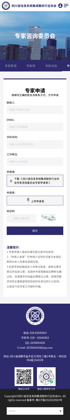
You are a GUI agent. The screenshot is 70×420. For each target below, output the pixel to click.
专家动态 (51, 65)
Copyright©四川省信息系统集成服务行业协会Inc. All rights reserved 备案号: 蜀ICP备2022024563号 (35, 398)
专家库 (31, 65)
